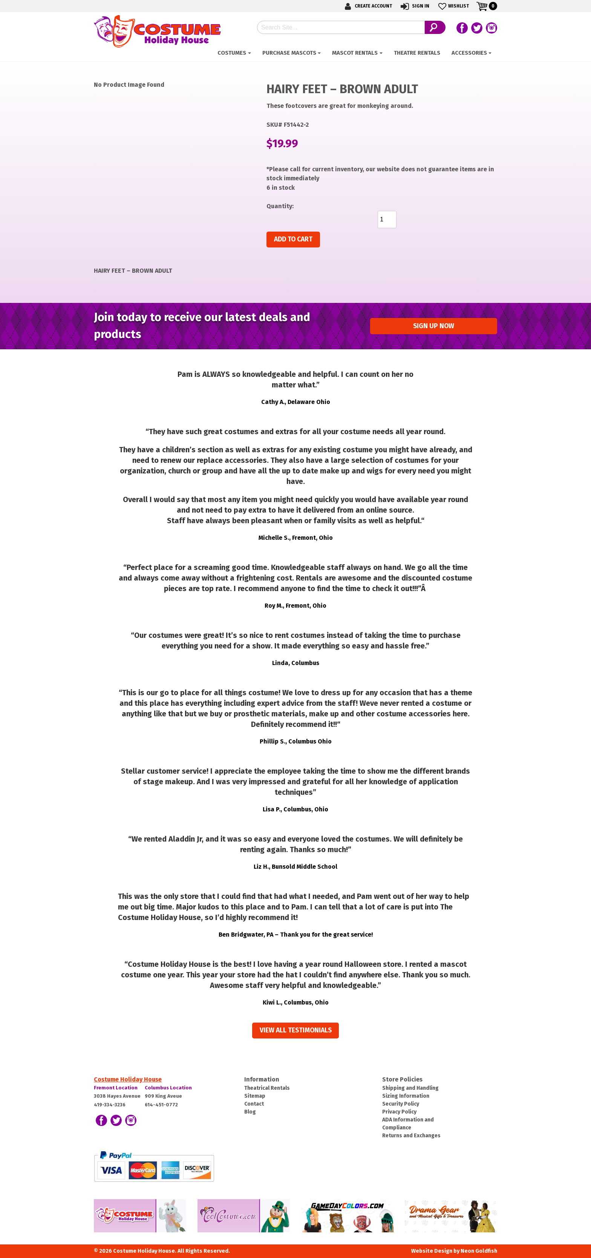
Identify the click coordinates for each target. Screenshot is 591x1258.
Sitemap (254, 1096)
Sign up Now (433, 326)
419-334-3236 (110, 1104)
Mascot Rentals (355, 52)
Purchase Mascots (289, 52)
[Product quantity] (387, 219)
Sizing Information (405, 1096)
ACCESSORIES (469, 52)
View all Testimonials (296, 1030)
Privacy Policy (399, 1112)
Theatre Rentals (417, 52)
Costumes (231, 52)
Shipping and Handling (410, 1088)
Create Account (367, 6)
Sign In (414, 6)
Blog (250, 1112)
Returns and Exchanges (411, 1135)
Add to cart (293, 239)
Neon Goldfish (479, 1251)
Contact (254, 1104)
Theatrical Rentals (267, 1088)
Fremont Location (116, 1088)
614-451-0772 (161, 1104)
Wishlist (453, 6)
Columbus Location (168, 1088)
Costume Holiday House (128, 1079)
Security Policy (400, 1104)
